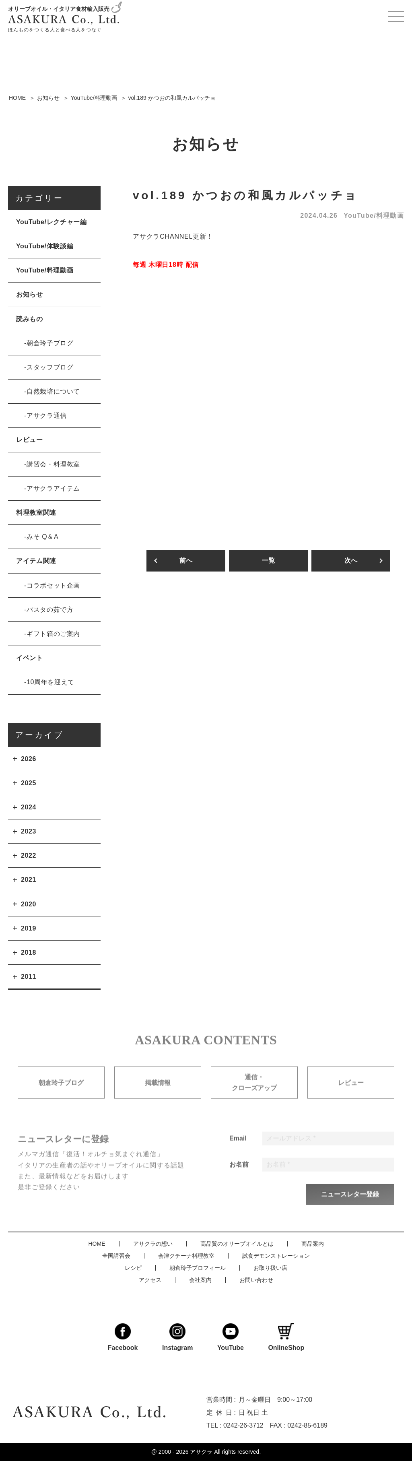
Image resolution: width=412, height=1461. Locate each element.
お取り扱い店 (270, 1267)
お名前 (239, 1177)
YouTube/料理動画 (374, 215)
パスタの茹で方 (50, 609)
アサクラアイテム (53, 488)
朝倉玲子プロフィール (197, 1267)
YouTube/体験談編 (44, 246)
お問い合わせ (256, 1279)
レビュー (29, 439)
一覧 (268, 560)
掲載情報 (158, 1096)
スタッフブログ (50, 367)
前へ (185, 560)
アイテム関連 (36, 560)
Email (238, 1151)
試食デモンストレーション (276, 1255)
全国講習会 (116, 1255)
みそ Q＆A (42, 536)
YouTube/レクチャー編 (51, 222)
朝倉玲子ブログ (50, 343)
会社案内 (200, 1279)
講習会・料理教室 (53, 464)
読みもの (29, 319)
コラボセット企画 (53, 585)
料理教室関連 (36, 512)
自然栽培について (53, 391)
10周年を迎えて (50, 682)
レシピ (133, 1267)
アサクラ (201, 1452)
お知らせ (29, 294)
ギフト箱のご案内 (53, 633)
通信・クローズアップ (254, 1096)
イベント (29, 657)
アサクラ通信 (47, 415)
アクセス (150, 1279)
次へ (350, 560)
